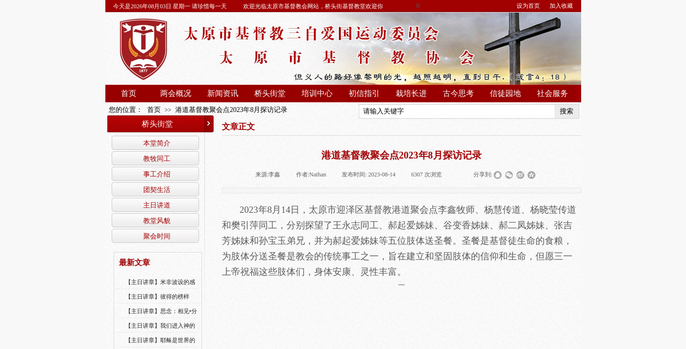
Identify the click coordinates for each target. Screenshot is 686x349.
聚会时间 (156, 236)
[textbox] (456, 111)
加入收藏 (561, 5)
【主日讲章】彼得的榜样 (157, 296)
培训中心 (317, 93)
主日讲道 (156, 205)
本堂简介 (156, 143)
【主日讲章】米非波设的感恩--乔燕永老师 (160, 288)
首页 (128, 93)
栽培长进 (411, 93)
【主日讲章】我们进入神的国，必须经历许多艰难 (160, 332)
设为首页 (528, 5)
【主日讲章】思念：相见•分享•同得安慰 (161, 317)
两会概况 (175, 93)
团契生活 (156, 189)
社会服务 (552, 93)
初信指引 (364, 93)
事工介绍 (156, 174)
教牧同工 (156, 158)
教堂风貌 (156, 220)
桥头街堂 (269, 93)
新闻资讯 (222, 93)
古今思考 (458, 93)
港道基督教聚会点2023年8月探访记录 (231, 109)
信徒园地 (505, 93)
